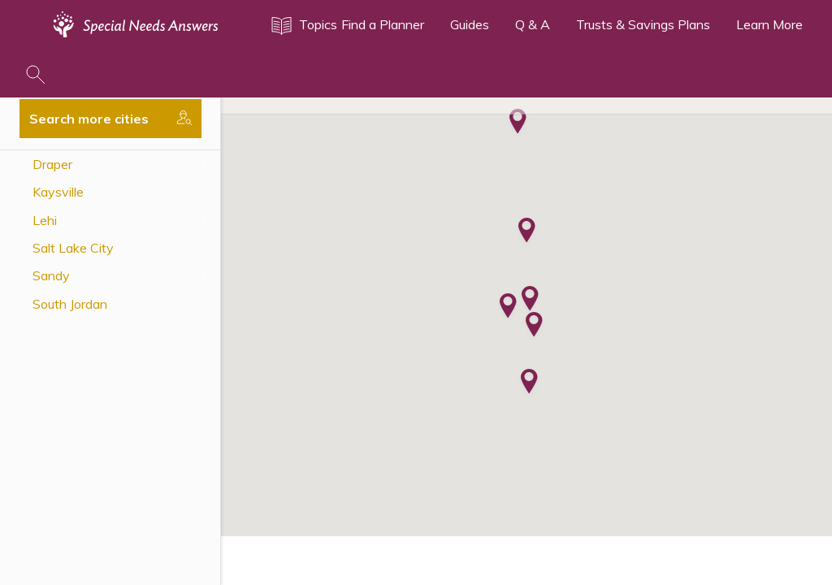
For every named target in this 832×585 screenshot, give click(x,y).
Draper (52, 164)
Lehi (44, 220)
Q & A (532, 24)
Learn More (769, 24)
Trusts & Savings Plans (643, 24)
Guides (469, 24)
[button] (534, 325)
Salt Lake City (73, 248)
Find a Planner (382, 24)
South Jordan (69, 304)
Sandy (51, 275)
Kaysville (58, 192)
